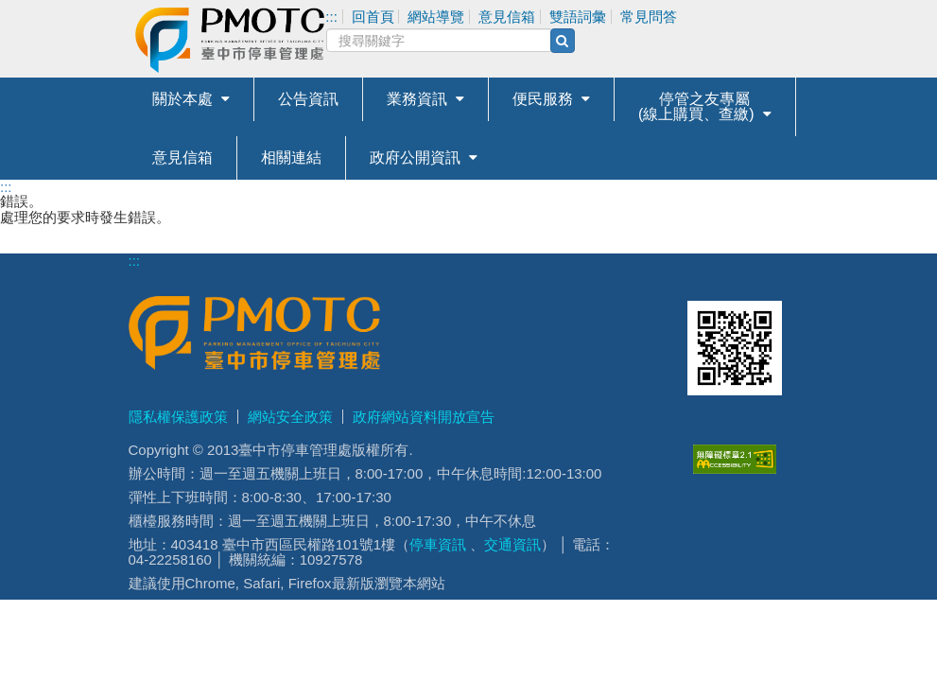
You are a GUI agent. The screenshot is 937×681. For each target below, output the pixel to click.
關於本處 (182, 99)
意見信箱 (182, 157)
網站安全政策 (290, 417)
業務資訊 (417, 99)
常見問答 (648, 16)
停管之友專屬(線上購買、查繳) (696, 106)
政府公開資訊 (415, 157)
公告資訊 (308, 99)
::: (6, 187)
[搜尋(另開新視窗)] (562, 40)
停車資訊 (437, 544)
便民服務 (542, 99)
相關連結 (291, 157)
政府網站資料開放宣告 (424, 417)
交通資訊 (512, 544)
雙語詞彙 (577, 16)
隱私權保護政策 (178, 417)
